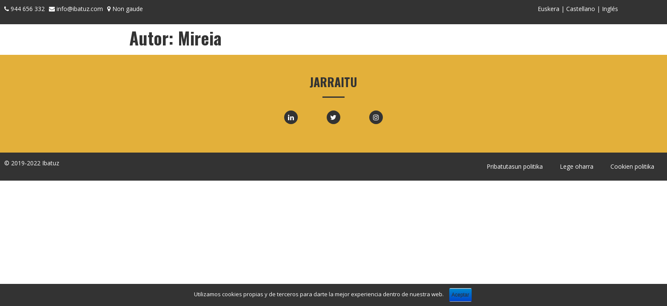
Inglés (610, 9)
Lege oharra (576, 166)
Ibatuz (50, 163)
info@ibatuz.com (80, 9)
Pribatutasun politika (515, 166)
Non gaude (127, 9)
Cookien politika (632, 166)
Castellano (580, 9)
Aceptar (460, 295)
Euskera (548, 9)
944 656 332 (28, 9)
